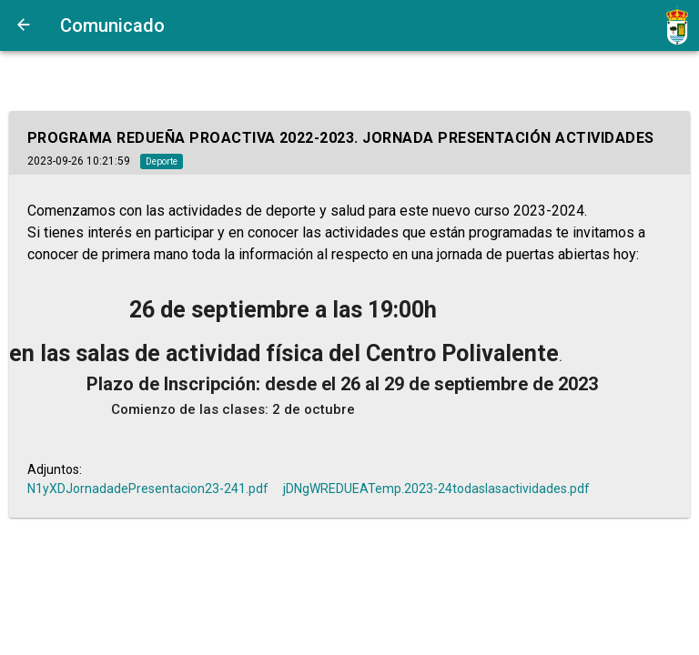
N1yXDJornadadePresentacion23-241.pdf (147, 488)
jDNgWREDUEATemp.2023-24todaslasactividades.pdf (436, 488)
